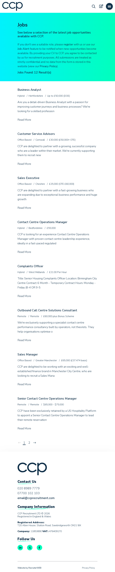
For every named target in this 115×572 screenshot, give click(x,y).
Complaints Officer (30, 266)
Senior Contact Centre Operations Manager (47, 399)
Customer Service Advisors (36, 134)
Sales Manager (28, 354)
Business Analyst (29, 90)
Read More (24, 120)
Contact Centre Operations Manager (42, 222)
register (68, 44)
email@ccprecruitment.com (36, 498)
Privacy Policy (48, 66)
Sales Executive (28, 178)
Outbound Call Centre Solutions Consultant (47, 310)
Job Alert (23, 49)
